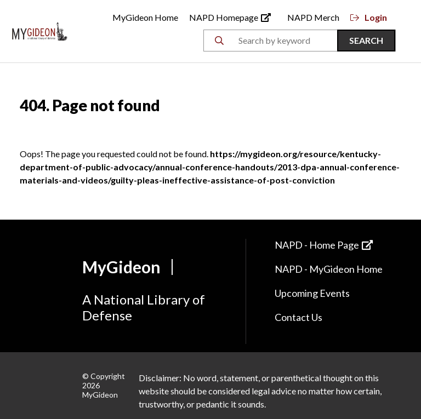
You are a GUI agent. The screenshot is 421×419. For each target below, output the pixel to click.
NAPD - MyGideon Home (329, 269)
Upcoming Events (312, 293)
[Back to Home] (39, 30)
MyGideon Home (145, 17)
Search (366, 40)
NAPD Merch (313, 17)
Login (368, 17)
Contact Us (298, 317)
